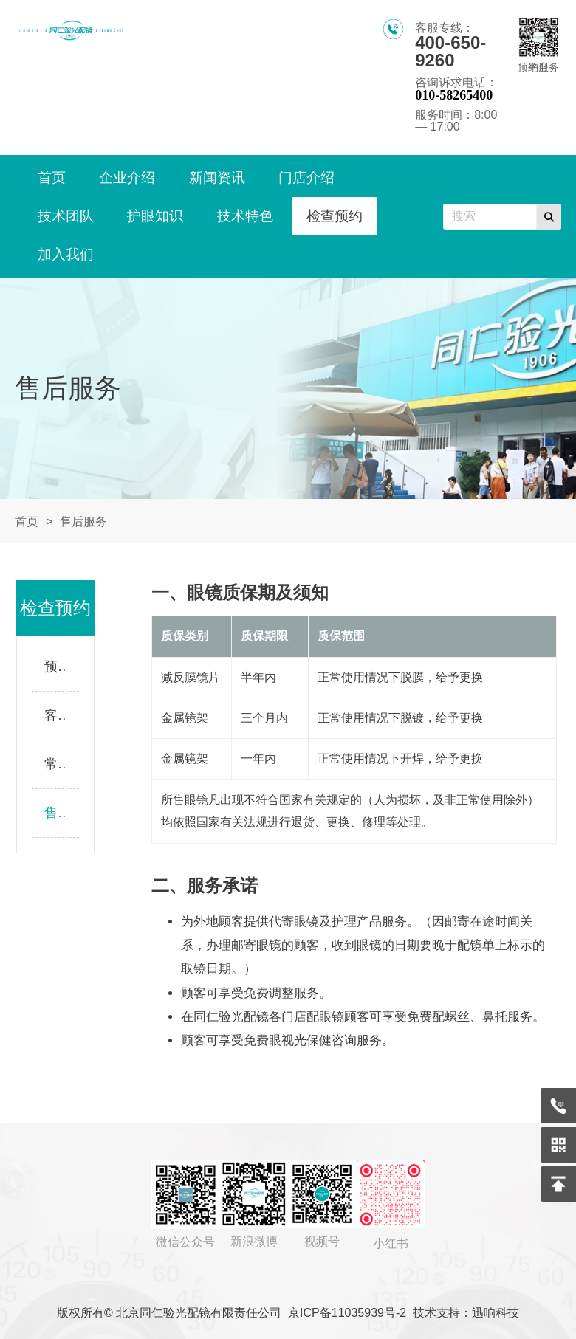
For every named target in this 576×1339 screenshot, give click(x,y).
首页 (26, 521)
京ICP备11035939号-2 (347, 1313)
